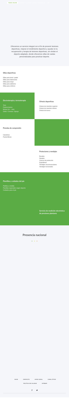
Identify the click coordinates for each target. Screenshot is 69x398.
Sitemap (44, 384)
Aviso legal (39, 380)
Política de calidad (30, 384)
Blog (16, 380)
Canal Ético (52, 380)
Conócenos (22, 2)
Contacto (26, 380)
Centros (34, 2)
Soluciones (28, 2)
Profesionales (41, 2)
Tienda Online (12, 2)
